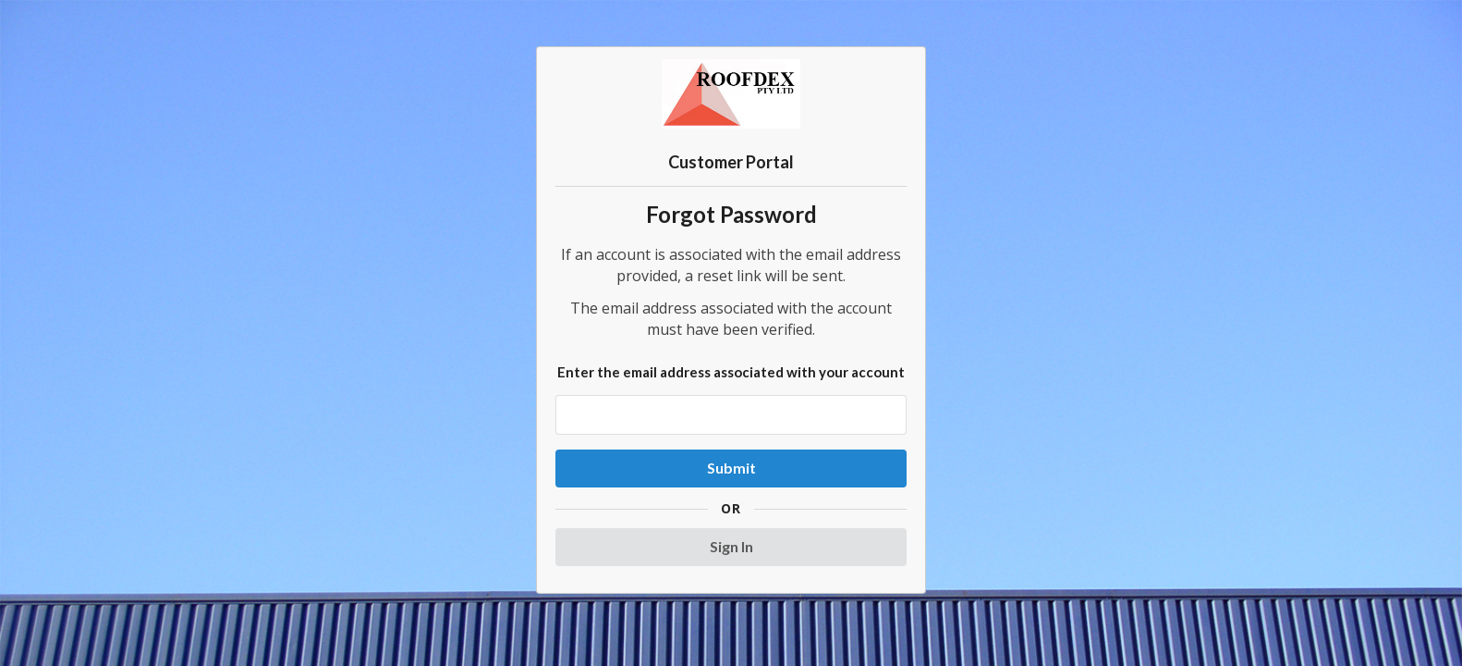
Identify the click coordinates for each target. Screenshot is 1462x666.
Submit (731, 467)
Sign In (731, 546)
